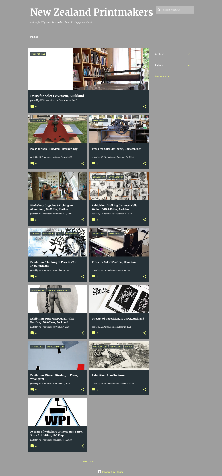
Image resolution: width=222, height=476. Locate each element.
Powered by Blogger (111, 471)
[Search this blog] (178, 10)
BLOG (32, 45)
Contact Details (88, 45)
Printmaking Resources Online (58, 45)
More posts (88, 461)
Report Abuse (162, 76)
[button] (144, 107)
